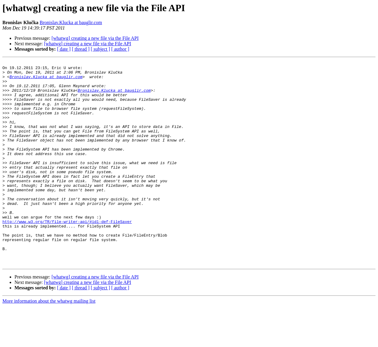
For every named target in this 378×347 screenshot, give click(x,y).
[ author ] (120, 49)
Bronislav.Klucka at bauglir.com (71, 22)
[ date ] (64, 49)
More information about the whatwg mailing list (48, 341)
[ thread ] (81, 49)
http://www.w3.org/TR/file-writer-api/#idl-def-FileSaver (67, 254)
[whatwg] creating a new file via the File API (95, 38)
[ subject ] (100, 49)
